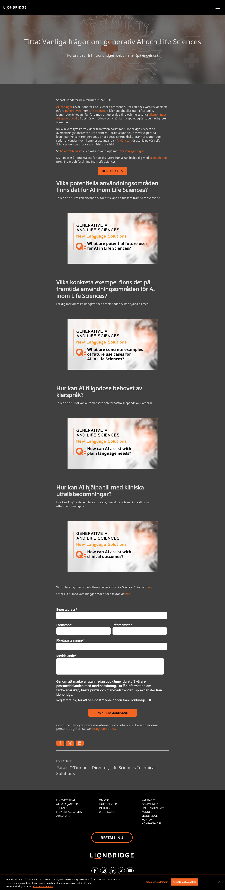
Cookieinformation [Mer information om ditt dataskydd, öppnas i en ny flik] (43, 886)
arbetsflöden (158, 158)
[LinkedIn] (112, 870)
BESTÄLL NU (112, 837)
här (127, 594)
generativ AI (73, 111)
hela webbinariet (71, 151)
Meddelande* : (67, 656)
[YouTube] (130, 870)
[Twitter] (121, 870)
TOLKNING (62, 808)
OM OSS (104, 800)
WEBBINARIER (107, 812)
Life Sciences (97, 111)
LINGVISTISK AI (65, 800)
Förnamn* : (64, 625)
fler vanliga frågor (132, 151)
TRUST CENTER (108, 804)
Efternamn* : (122, 625)
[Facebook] (94, 870)
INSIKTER (104, 808)
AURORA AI (63, 815)
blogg (149, 587)
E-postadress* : (67, 609)
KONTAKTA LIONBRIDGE (112, 712)
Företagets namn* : (70, 640)
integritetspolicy (104, 728)
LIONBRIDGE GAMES (69, 812)
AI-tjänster (124, 140)
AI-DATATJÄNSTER (67, 804)
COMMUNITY (150, 804)
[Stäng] (219, 882)
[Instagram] (103, 870)
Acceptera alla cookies (184, 881)
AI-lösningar (64, 107)
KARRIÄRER (148, 800)
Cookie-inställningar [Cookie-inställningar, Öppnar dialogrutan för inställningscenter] (157, 881)
